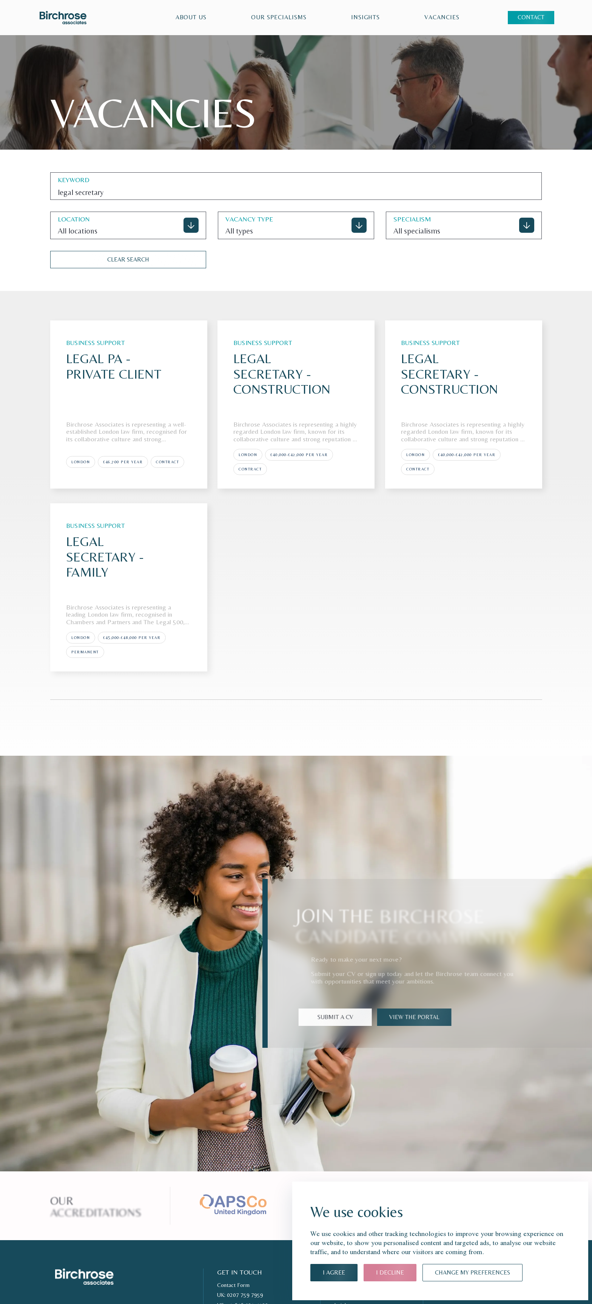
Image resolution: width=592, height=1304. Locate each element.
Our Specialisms (278, 17)
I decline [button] (390, 1272)
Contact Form (233, 1285)
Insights (365, 17)
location (74, 219)
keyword (73, 180)
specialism (412, 219)
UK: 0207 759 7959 (240, 1295)
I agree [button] (334, 1272)
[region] (293, 17)
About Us (191, 17)
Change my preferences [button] (472, 1272)
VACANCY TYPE (249, 219)
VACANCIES (441, 17)
